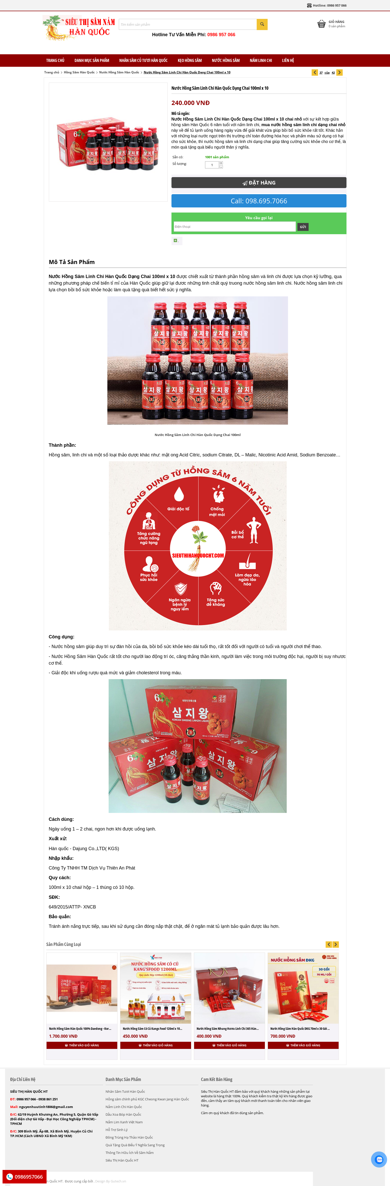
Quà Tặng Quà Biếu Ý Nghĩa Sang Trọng (135, 1145)
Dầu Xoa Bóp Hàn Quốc (123, 1114)
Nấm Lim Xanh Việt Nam (124, 1122)
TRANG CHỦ (55, 60)
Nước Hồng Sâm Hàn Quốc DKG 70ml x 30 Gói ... (300, 1028)
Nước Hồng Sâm (226, 60)
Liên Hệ (288, 60)
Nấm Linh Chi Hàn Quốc (124, 1106)
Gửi (303, 227)
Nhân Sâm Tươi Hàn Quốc (125, 1091)
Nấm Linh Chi (261, 60)
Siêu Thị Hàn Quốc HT (122, 1160)
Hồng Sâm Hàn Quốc (79, 72)
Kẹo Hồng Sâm (190, 60)
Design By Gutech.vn (110, 1181)
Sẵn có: (177, 157)
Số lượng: (179, 163)
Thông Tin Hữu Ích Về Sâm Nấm (130, 1152)
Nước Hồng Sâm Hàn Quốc (119, 72)
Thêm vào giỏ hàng (82, 1045)
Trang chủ (51, 72)
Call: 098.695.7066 (259, 200)
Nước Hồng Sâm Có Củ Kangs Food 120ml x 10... (152, 1028)
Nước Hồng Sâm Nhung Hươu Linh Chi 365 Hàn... (228, 1028)
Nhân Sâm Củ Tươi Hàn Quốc (143, 60)
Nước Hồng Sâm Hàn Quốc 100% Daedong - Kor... (80, 1028)
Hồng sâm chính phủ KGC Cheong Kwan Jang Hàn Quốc (147, 1099)
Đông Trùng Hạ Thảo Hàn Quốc (129, 1137)
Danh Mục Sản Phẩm (92, 60)
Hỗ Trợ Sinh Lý (117, 1129)
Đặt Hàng (259, 182)
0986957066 (29, 1176)
